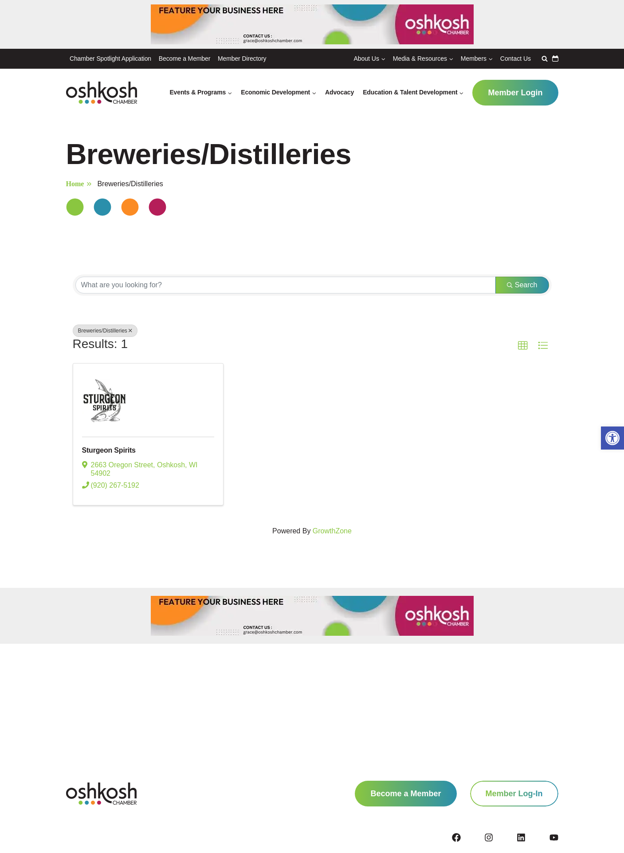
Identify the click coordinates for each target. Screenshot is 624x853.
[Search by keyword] (285, 285)
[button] (612, 438)
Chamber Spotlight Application (110, 58)
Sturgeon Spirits (115, 451)
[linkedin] (532, 837)
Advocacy (339, 92)
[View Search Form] (543, 58)
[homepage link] (101, 794)
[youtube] (553, 837)
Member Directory (242, 58)
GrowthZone (332, 533)
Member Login (515, 92)
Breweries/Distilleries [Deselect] (105, 331)
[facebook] (467, 837)
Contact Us (515, 58)
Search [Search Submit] (522, 285)
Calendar (555, 58)
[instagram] (499, 837)
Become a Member (184, 58)
